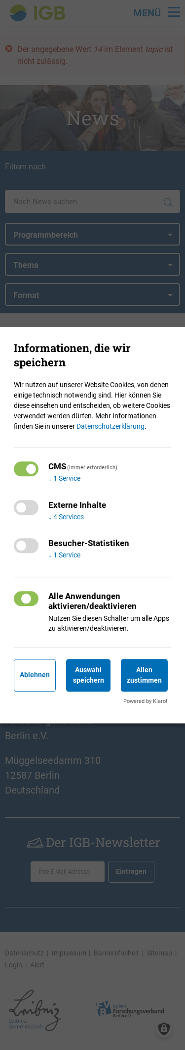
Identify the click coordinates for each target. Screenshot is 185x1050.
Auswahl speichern (88, 675)
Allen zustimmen (144, 675)
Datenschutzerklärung (110, 426)
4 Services (66, 517)
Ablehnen (35, 675)
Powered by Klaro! (145, 701)
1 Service (64, 478)
